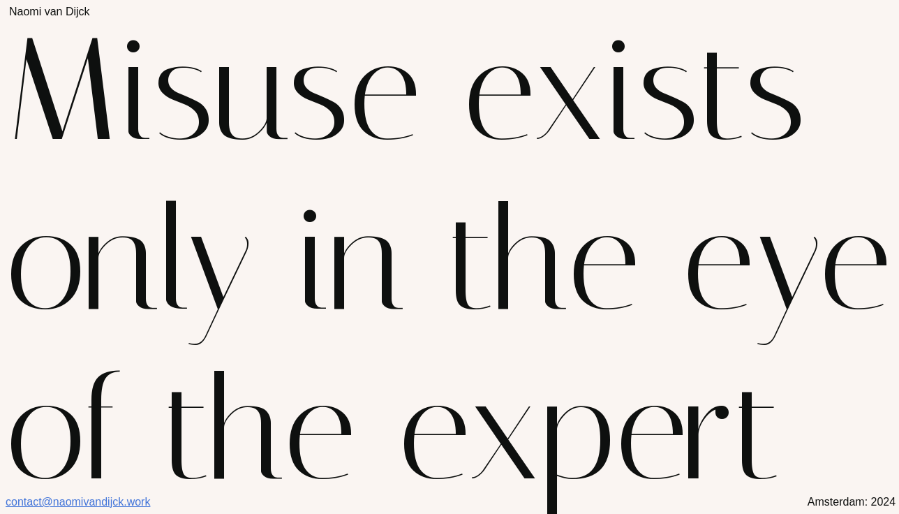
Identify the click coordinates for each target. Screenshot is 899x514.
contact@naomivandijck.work (78, 502)
